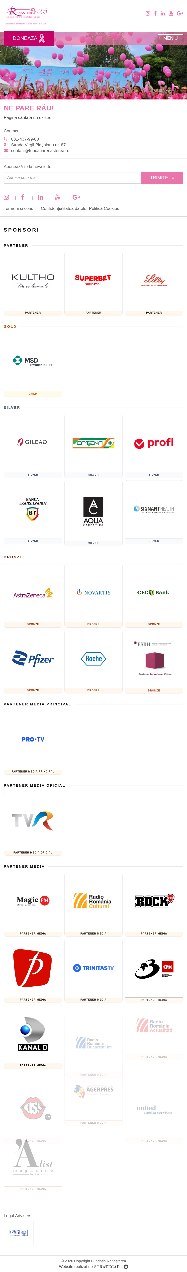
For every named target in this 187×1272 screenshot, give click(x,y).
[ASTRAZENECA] (33, 594)
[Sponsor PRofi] (154, 443)
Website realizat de (93, 1267)
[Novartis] (93, 599)
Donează (29, 38)
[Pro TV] (33, 741)
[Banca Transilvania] (33, 517)
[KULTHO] (33, 282)
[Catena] (93, 449)
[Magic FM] (33, 903)
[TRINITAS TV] (93, 964)
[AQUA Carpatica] (93, 506)
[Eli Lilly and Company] (154, 281)
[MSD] (33, 363)
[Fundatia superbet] (93, 287)
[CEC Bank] (154, 592)
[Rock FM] (154, 901)
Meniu (170, 38)
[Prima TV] (33, 975)
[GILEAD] (33, 445)
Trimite (162, 177)
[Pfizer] (33, 666)
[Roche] (93, 655)
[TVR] (33, 822)
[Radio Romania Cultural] (93, 908)
